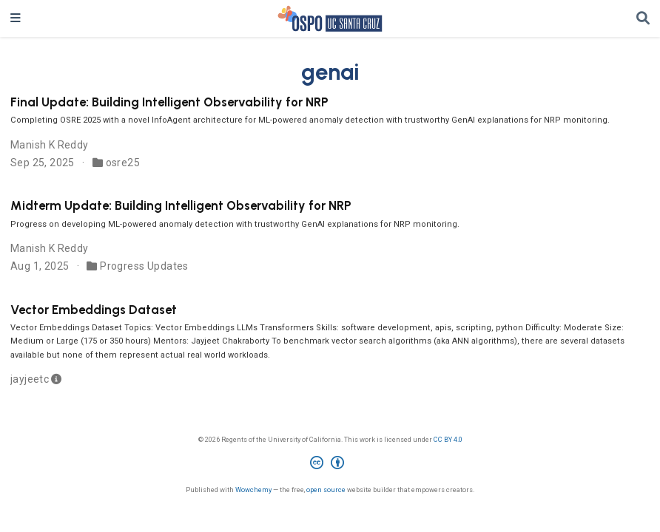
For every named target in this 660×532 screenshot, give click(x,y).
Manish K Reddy (49, 145)
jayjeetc (29, 379)
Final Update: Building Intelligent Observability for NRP (169, 102)
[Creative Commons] (330, 465)
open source (326, 489)
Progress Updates (144, 266)
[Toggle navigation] (15, 18)
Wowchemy (253, 489)
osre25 (123, 162)
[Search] (643, 18)
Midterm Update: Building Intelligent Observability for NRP (180, 205)
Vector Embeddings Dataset (93, 309)
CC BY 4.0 (448, 439)
